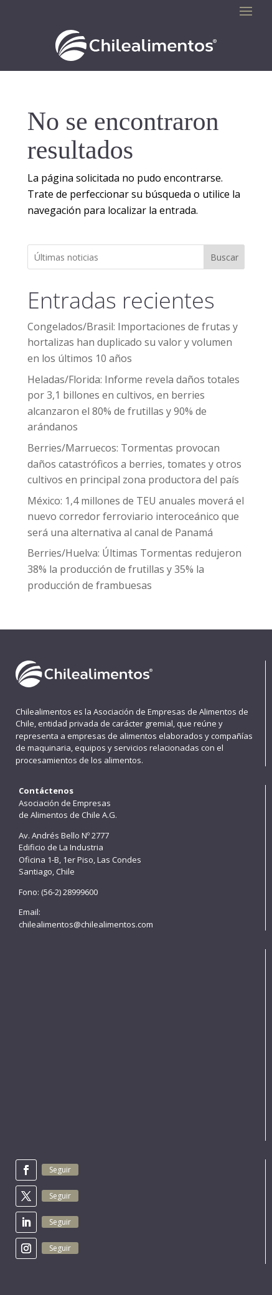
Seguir (60, 1169)
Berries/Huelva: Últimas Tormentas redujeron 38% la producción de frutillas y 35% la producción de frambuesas (134, 569)
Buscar (224, 257)
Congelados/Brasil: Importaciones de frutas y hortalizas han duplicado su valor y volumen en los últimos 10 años (132, 342)
